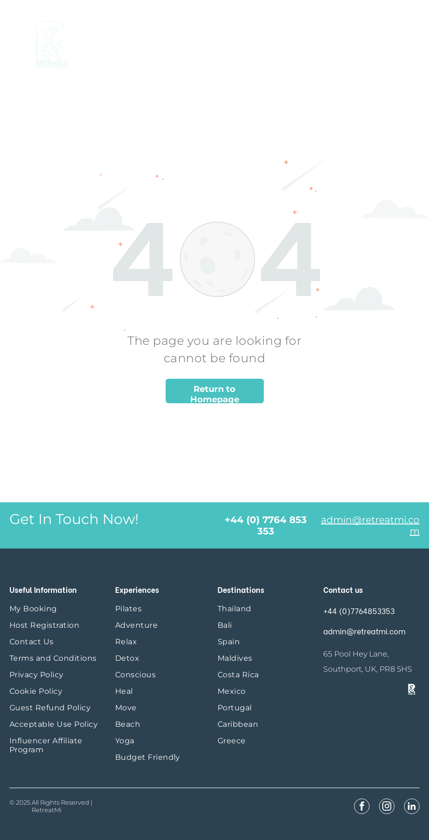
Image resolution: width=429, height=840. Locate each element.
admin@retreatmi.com (364, 630)
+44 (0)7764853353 (359, 610)
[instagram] (387, 807)
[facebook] (362, 807)
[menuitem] (57, 608)
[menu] (408, 42)
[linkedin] (412, 807)
